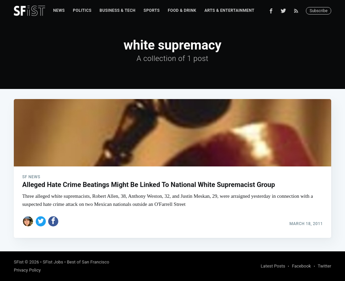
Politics (82, 10)
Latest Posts (273, 266)
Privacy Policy (27, 270)
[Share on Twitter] (40, 221)
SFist (19, 261)
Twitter (324, 266)
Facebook (301, 266)
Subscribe (318, 10)
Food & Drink (182, 10)
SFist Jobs (53, 261)
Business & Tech (118, 10)
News (59, 10)
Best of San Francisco (88, 261)
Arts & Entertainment (229, 10)
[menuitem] (59, 10)
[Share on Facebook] (53, 221)
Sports (152, 10)
